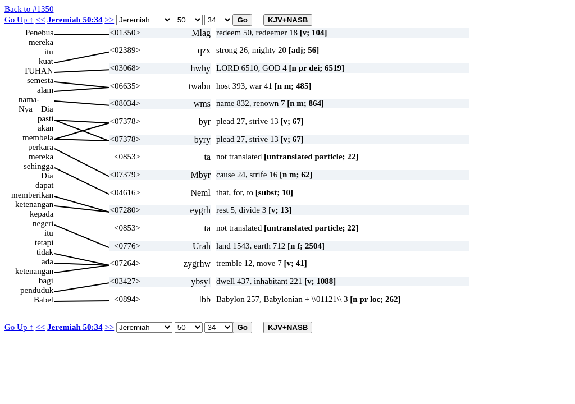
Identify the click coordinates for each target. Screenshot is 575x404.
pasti (45, 118)
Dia (47, 108)
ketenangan (34, 204)
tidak (44, 251)
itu (48, 51)
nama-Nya (29, 99)
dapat (44, 185)
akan (45, 127)
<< (40, 19)
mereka (41, 42)
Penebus (39, 32)
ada (47, 261)
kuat (46, 61)
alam (45, 89)
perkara (40, 147)
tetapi (44, 242)
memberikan (32, 194)
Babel (43, 299)
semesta (40, 80)
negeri (43, 223)
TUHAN (38, 70)
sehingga (38, 166)
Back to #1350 (29, 8)
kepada (41, 213)
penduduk (36, 290)
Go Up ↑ (19, 19)
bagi (46, 280)
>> (109, 19)
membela (37, 137)
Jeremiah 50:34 (74, 19)
